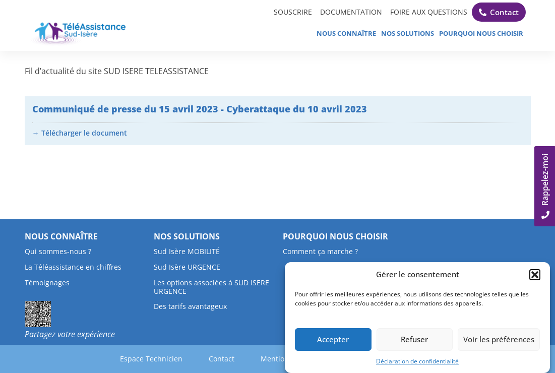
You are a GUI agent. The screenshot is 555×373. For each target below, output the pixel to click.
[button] (535, 275)
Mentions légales (282, 358)
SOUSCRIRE (282, 12)
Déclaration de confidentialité (417, 361)
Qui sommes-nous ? (58, 251)
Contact (229, 358)
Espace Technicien (174, 358)
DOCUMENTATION (344, 12)
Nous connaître (346, 33)
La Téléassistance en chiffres (73, 267)
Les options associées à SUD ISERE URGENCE (211, 287)
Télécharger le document (84, 133)
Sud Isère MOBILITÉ (187, 251)
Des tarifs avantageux (190, 306)
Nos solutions (407, 33)
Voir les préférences (498, 340)
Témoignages (47, 282)
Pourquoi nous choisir (481, 33)
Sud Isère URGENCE (187, 267)
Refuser (414, 340)
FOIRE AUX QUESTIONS (426, 12)
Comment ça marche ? (320, 251)
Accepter (333, 340)
